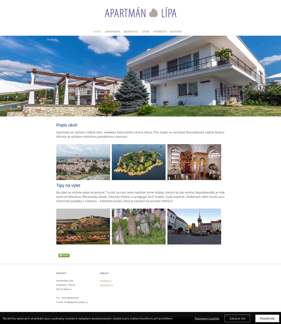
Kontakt (176, 31)
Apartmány (112, 31)
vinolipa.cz (105, 280)
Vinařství (159, 31)
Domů (97, 31)
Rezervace (131, 31)
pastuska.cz (106, 284)
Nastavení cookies (207, 321)
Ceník (145, 31)
